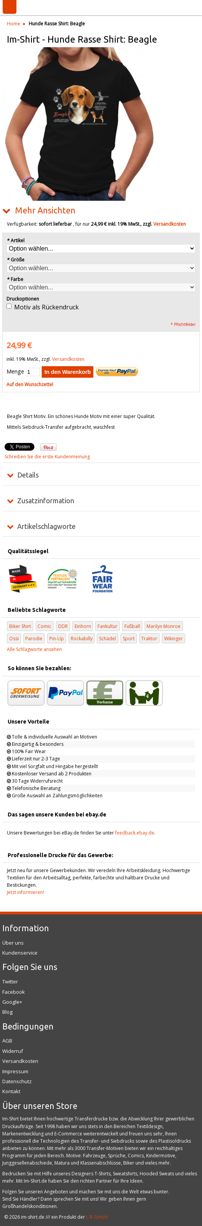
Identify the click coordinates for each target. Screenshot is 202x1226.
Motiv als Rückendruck (46, 307)
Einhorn (83, 626)
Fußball (132, 626)
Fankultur (107, 626)
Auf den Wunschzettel (30, 384)
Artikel (15, 240)
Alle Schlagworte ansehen (34, 649)
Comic (44, 626)
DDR (63, 626)
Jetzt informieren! (25, 892)
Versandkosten (169, 224)
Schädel (107, 638)
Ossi (14, 638)
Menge (15, 371)
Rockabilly (82, 638)
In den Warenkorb (67, 372)
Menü (9, 7)
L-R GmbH (97, 1217)
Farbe (15, 279)
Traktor (149, 638)
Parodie (33, 638)
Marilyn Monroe (164, 626)
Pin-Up (56, 638)
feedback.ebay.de (134, 832)
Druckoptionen (23, 299)
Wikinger (173, 638)
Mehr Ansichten (45, 210)
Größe (15, 259)
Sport (129, 638)
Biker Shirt (20, 626)
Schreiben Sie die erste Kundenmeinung (47, 456)
